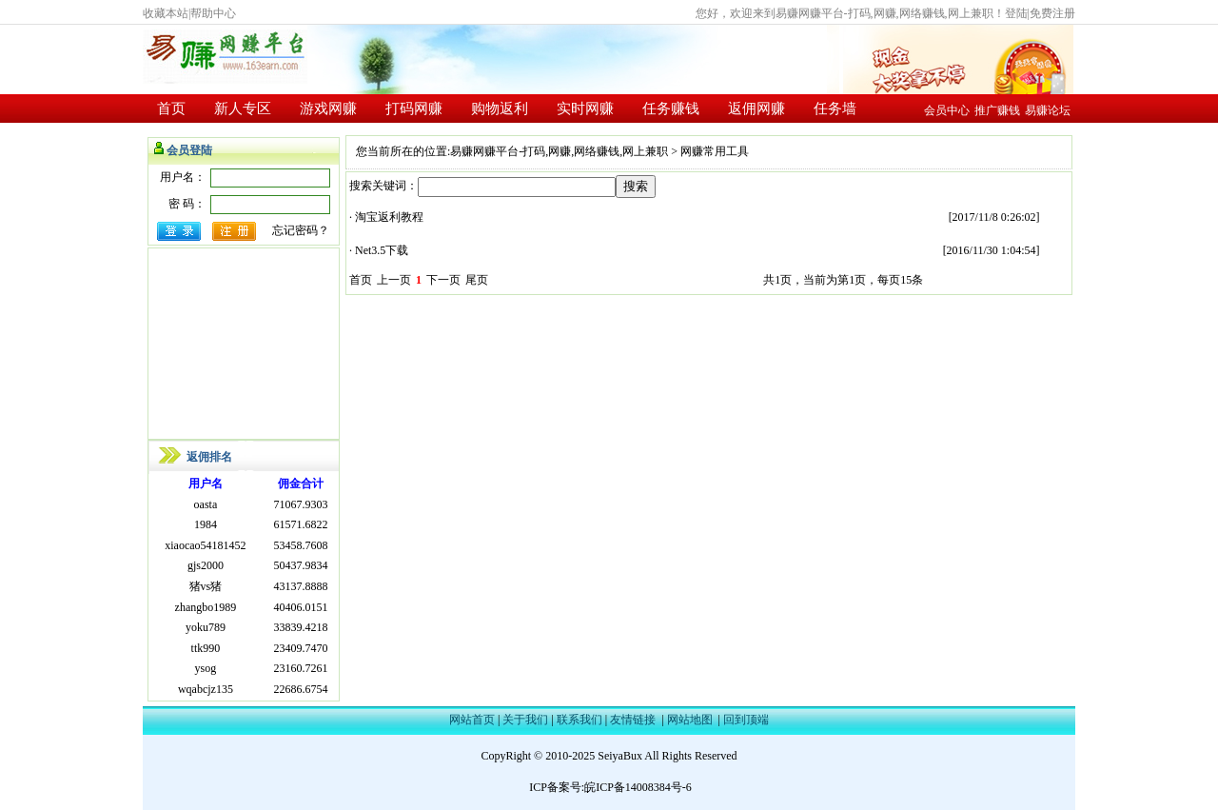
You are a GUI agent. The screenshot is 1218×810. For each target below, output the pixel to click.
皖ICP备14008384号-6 (638, 787)
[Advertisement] (243, 343)
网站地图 (690, 719)
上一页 (394, 279)
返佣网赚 (756, 108)
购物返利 (499, 108)
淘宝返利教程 (389, 217)
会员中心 (947, 110)
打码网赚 (413, 108)
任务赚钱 (670, 108)
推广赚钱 (997, 110)
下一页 (443, 279)
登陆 (1016, 13)
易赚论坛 (1048, 110)
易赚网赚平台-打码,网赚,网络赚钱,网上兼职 (559, 151)
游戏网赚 (328, 108)
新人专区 (242, 108)
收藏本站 (165, 13)
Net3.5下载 (381, 250)
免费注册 (1052, 13)
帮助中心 (213, 13)
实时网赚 (585, 108)
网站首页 (472, 719)
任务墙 (835, 108)
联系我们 (579, 719)
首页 (171, 108)
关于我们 (525, 719)
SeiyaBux (620, 755)
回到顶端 (746, 719)
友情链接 (633, 719)
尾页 (476, 279)
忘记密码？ (300, 230)
